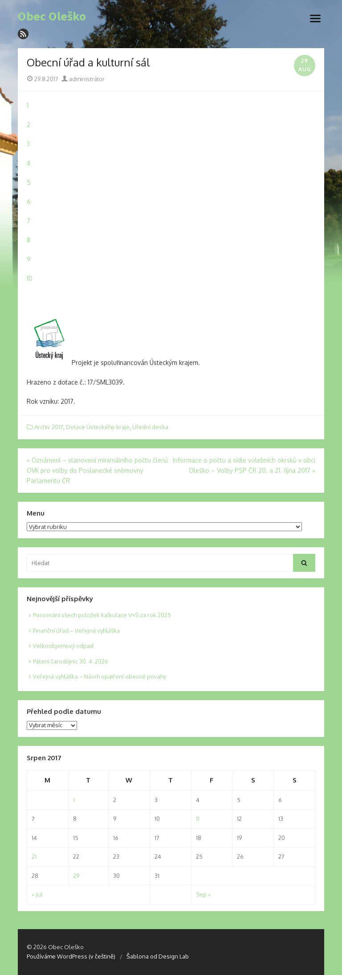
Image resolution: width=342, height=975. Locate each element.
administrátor (83, 78)
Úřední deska (150, 426)
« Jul (37, 894)
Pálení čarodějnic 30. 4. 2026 (70, 661)
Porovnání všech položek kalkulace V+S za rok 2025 (102, 615)
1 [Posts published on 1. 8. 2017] (74, 799)
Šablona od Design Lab (157, 956)
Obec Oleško (52, 16)
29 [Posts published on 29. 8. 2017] (76, 875)
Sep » (203, 894)
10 (30, 278)
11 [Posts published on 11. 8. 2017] (198, 818)
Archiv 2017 (48, 426)
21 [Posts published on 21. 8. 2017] (34, 856)
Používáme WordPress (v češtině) (71, 956)
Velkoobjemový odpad (63, 645)
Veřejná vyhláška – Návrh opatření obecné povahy (99, 676)
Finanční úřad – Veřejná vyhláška (76, 630)
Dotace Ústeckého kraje (98, 426)
